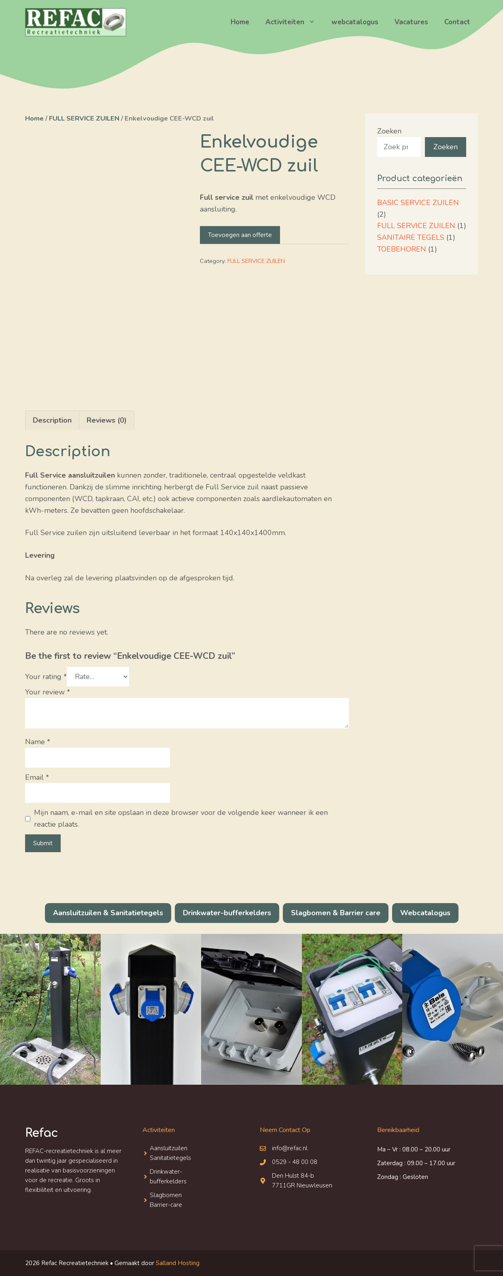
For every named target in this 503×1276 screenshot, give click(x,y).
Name (37, 742)
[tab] (52, 420)
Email (37, 777)
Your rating (46, 676)
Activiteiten (294, 22)
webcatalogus (354, 22)
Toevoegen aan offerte (240, 235)
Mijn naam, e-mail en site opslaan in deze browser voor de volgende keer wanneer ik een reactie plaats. (181, 818)
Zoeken (389, 131)
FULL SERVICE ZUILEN (84, 118)
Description (52, 420)
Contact (457, 22)
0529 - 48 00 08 (294, 1162)
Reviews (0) (107, 420)
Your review (47, 692)
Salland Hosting (178, 1263)
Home (240, 22)
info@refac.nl (290, 1148)
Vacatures (411, 22)
